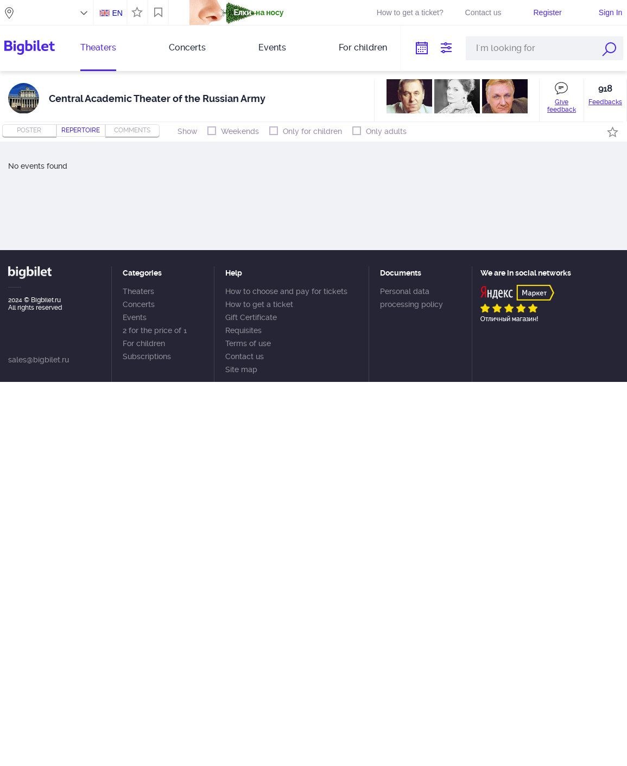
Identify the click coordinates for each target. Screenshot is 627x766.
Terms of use (248, 343)
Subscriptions (147, 356)
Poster (29, 130)
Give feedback (561, 105)
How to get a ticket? (410, 12)
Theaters (98, 47)
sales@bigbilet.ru (38, 359)
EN (117, 13)
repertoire (80, 130)
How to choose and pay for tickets (286, 291)
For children (363, 47)
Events (272, 47)
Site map (241, 369)
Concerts (187, 47)
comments (132, 130)
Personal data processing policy (411, 298)
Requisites (243, 330)
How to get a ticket (259, 304)
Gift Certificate (251, 317)
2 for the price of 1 (155, 330)
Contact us (483, 12)
